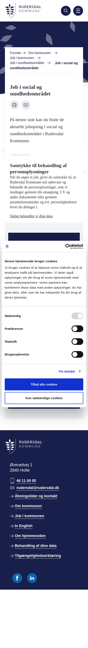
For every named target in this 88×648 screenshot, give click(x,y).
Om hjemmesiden (30, 536)
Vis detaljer (67, 371)
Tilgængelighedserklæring (38, 556)
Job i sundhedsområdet (27, 63)
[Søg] (66, 11)
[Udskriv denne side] (14, 105)
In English (23, 526)
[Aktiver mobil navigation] (78, 11)
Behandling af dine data (36, 546)
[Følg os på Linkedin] (32, 578)
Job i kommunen (22, 58)
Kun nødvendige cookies (44, 398)
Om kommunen (39, 53)
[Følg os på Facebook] (17, 578)
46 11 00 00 (26, 481)
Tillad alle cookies (44, 384)
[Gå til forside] (23, 10)
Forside (15, 53)
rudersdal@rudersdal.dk (37, 488)
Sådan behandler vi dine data (31, 216)
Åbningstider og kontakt (36, 496)
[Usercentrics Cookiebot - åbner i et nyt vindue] (65, 246)
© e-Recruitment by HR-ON (20, 155)
